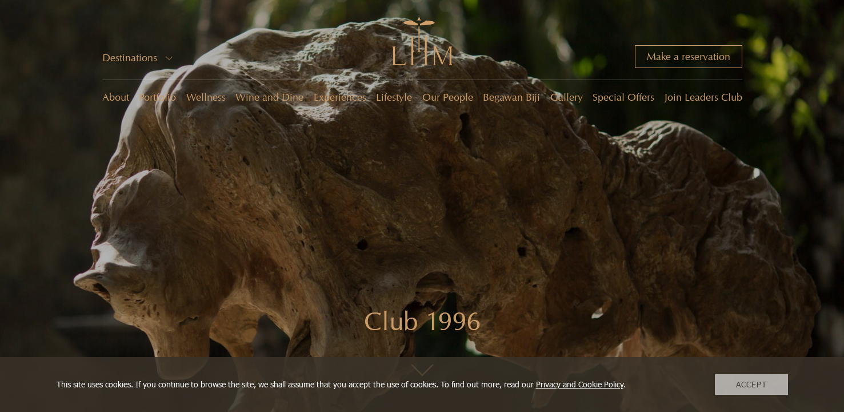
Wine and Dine (269, 97)
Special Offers (623, 97)
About (115, 97)
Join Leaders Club (703, 97)
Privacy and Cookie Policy (579, 384)
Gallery (566, 97)
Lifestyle (394, 97)
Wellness (206, 97)
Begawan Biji (511, 97)
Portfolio (157, 97)
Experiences (340, 97)
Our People (447, 97)
